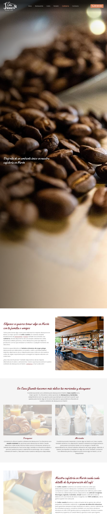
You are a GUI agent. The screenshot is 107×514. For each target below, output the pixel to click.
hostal (26, 337)
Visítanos (29, 364)
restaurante (18, 337)
